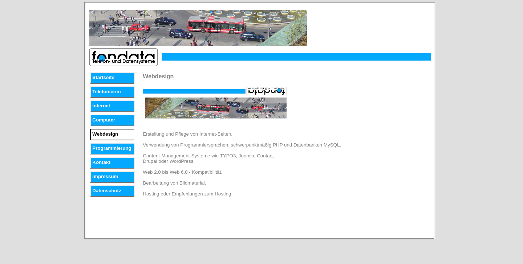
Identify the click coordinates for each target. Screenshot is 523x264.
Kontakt (101, 162)
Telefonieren (106, 91)
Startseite (103, 77)
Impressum (105, 176)
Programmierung (111, 148)
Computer (103, 120)
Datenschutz (106, 190)
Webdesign (105, 134)
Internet (101, 105)
